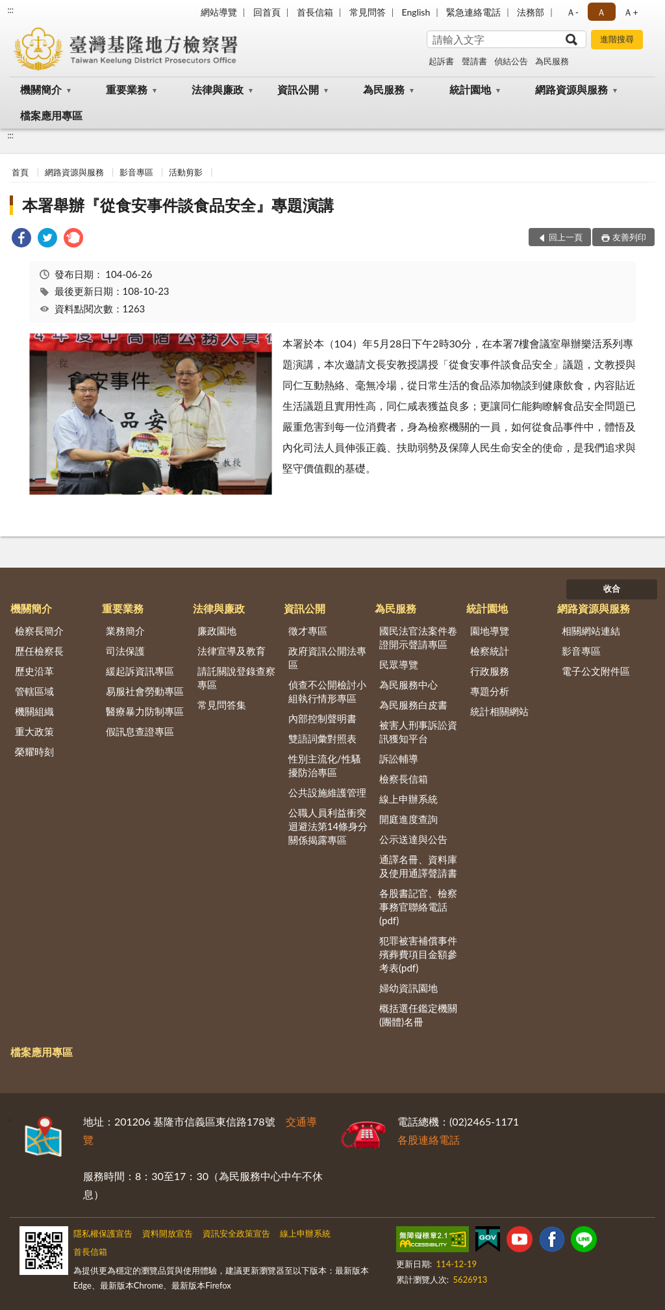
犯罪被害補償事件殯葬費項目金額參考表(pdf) (418, 954)
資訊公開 (298, 89)
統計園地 (470, 89)
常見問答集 (221, 705)
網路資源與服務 (571, 89)
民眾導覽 (398, 664)
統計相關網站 (499, 711)
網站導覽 (219, 12)
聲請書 (474, 61)
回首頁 (267, 12)
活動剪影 (186, 172)
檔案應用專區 (51, 115)
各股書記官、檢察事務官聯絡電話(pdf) (418, 906)
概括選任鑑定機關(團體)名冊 (418, 1014)
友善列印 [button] (629, 237)
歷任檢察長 (39, 651)
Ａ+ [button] (630, 12)
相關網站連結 (591, 630)
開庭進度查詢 (408, 819)
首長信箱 (315, 12)
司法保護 (125, 651)
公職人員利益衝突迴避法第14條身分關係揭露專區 (328, 826)
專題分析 (489, 691)
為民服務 (552, 61)
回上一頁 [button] (566, 237)
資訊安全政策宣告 (236, 1233)
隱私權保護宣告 (102, 1233)
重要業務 (126, 89)
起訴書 (441, 61)
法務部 (530, 12)
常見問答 (367, 12)
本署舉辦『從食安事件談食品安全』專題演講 (178, 204)
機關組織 (34, 711)
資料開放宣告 (167, 1233)
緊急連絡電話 (473, 12)
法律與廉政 (218, 89)
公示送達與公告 (413, 839)
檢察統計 (489, 651)
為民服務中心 (408, 684)
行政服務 (489, 671)
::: (10, 10)
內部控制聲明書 (322, 718)
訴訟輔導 (398, 758)
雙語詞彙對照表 (322, 738)
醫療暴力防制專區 (145, 711)
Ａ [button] (601, 12)
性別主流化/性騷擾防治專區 (324, 765)
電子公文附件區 (596, 671)
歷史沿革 (34, 671)
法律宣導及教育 (231, 651)
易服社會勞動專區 (145, 691)
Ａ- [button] (572, 12)
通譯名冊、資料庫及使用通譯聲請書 (418, 866)
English (416, 12)
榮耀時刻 (34, 751)
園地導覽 (489, 630)
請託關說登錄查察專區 (236, 677)
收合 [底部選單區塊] (611, 588)
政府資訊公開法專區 (327, 657)
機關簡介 (41, 89)
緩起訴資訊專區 (140, 671)
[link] (21, 239)
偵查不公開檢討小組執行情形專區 (327, 691)
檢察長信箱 (403, 779)
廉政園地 (216, 630)
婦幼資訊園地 (408, 988)
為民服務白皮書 (413, 705)
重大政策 (34, 731)
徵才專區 (307, 630)
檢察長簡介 (39, 630)
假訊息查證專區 (140, 731)
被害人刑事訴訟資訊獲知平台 (418, 731)
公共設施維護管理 (327, 792)
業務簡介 (125, 630)
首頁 (20, 172)
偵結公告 (511, 61)
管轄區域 (34, 691)
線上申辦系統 (408, 799)
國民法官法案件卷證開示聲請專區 (418, 637)
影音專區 (136, 172)
